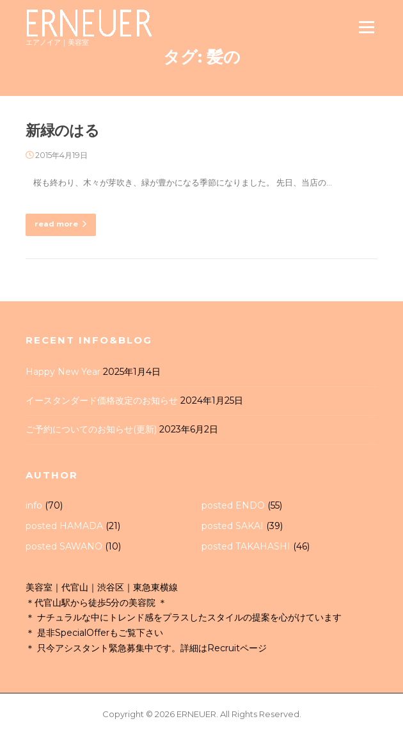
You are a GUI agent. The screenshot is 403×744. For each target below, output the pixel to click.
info (34, 505)
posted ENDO (233, 505)
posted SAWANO (64, 546)
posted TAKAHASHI (245, 546)
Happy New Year (63, 371)
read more (61, 223)
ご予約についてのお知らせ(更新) (91, 429)
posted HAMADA (64, 526)
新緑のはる (62, 130)
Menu (366, 27)
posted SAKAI (232, 526)
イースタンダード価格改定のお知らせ (102, 400)
